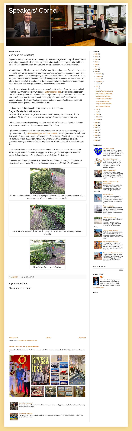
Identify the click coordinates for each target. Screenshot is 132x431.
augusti (98, 84)
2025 (96, 56)
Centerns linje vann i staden (104, 98)
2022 (96, 64)
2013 (96, 135)
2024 (96, 59)
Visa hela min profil (98, 287)
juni (97, 89)
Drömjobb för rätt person (110, 159)
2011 (96, 140)
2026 (96, 54)
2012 (96, 137)
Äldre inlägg (82, 337)
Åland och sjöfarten (108, 206)
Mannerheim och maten (26, 403)
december (99, 74)
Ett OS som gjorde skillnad (110, 241)
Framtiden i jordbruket (109, 217)
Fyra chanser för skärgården (104, 93)
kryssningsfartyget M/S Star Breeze (42, 133)
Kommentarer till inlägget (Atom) (28, 340)
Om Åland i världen (108, 148)
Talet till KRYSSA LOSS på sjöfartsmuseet (24, 346)
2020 (96, 69)
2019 (96, 71)
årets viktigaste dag (52, 92)
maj (97, 109)
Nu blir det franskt (108, 194)
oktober (98, 79)
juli (97, 86)
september (99, 81)
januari (98, 119)
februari (98, 117)
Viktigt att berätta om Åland (103, 103)
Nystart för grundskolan (102, 101)
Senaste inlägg (13, 337)
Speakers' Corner (34, 10)
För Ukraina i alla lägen (25, 413)
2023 (96, 61)
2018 (96, 122)
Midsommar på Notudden (103, 96)
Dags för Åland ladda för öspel (104, 91)
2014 (96, 132)
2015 (96, 130)
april (97, 112)
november (99, 76)
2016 (96, 127)
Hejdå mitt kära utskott (109, 170)
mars (97, 114)
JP (103, 277)
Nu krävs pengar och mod (110, 230)
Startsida (48, 337)
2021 (96, 66)
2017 (96, 125)
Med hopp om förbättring (103, 106)
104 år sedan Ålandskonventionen (113, 253)
